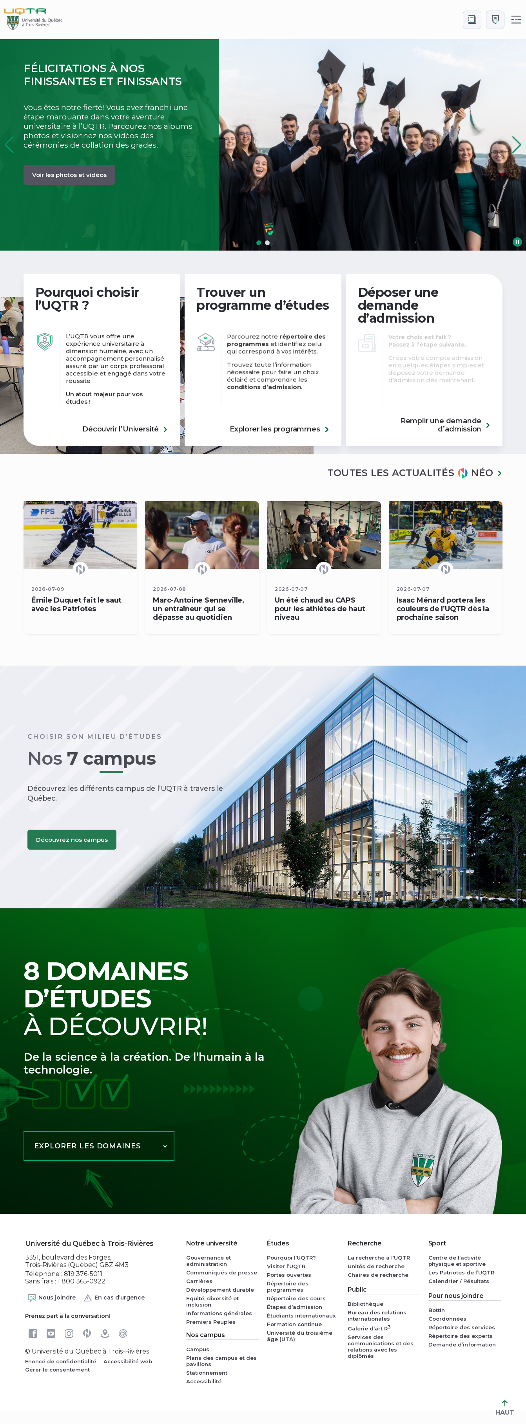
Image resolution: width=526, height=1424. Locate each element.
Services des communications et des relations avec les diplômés (381, 1346)
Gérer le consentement (57, 1369)
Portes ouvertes (289, 1275)
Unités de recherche (376, 1266)
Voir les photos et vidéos (69, 175)
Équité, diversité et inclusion (212, 1301)
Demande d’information (462, 1344)
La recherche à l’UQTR (379, 1257)
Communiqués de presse (221, 1272)
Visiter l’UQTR (286, 1266)
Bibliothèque (365, 1304)
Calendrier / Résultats (458, 1281)
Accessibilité (203, 1381)
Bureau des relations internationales (377, 1315)
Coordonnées (447, 1319)
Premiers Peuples (211, 1322)
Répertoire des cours (296, 1298)
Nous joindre (51, 1298)
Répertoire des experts (460, 1336)
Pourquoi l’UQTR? (291, 1257)
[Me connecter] (495, 20)
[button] (516, 144)
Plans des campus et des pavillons (221, 1361)
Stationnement (206, 1373)
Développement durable (220, 1290)
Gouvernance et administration (208, 1260)
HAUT (504, 1408)
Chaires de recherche (378, 1275)
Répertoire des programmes (287, 1286)
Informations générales (219, 1313)
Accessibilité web (127, 1361)
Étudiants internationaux (301, 1315)
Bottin (436, 1310)
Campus (197, 1349)
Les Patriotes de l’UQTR (461, 1272)
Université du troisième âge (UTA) (299, 1336)
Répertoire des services (461, 1327)
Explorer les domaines (87, 1146)
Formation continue (294, 1324)
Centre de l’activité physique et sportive (457, 1260)
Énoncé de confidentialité (60, 1361)
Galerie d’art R (369, 1328)
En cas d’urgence (114, 1298)
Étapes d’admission (294, 1307)
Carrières (199, 1281)
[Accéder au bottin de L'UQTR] (472, 20)
